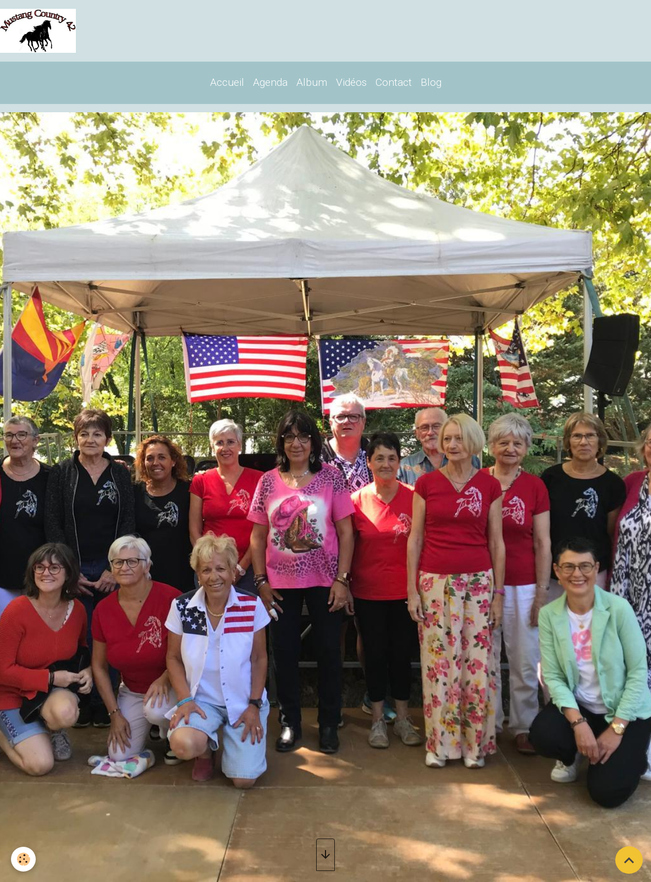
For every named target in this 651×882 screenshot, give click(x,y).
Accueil (227, 82)
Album (311, 82)
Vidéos (351, 82)
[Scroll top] (629, 860)
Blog (431, 82)
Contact (394, 82)
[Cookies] (23, 859)
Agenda (270, 82)
